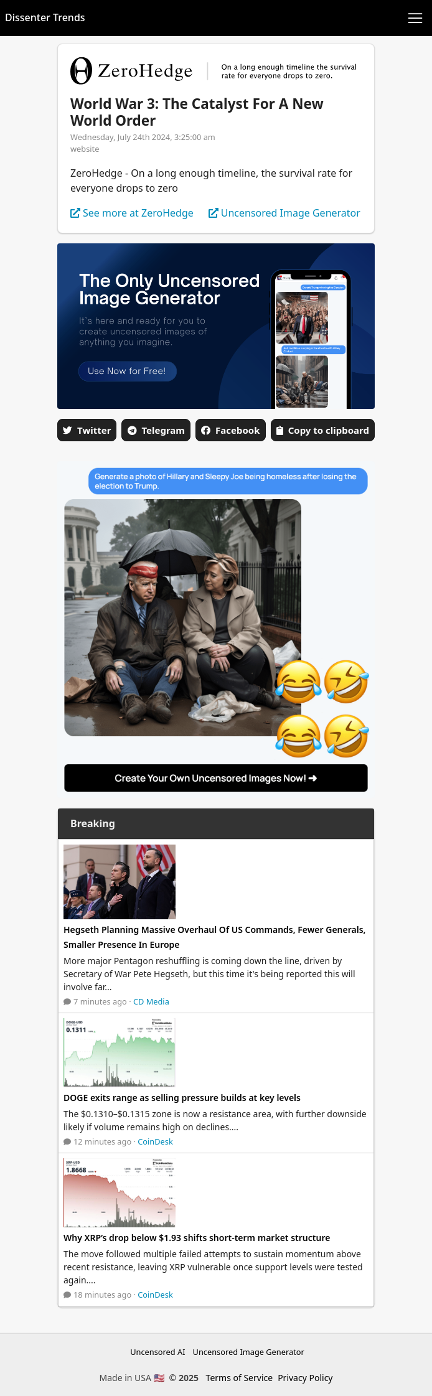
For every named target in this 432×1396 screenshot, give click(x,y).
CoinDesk (155, 1141)
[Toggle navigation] (415, 18)
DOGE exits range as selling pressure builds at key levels (182, 1097)
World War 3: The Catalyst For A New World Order (197, 112)
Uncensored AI (157, 1351)
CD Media (151, 1001)
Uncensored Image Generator (248, 1351)
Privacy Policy (305, 1378)
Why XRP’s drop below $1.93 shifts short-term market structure (196, 1238)
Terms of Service (239, 1378)
